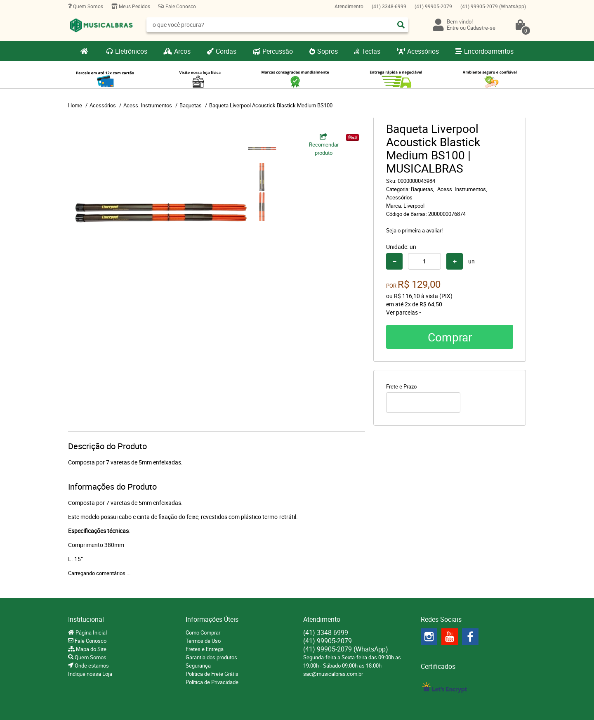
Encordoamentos (489, 51)
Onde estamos (91, 665)
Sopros (327, 51)
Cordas (226, 51)
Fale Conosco (180, 6)
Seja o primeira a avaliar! (414, 230)
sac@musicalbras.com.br (333, 673)
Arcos (182, 51)
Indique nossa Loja (90, 673)
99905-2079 (433, 6)
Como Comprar (203, 632)
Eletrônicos (131, 51)
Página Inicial (90, 632)
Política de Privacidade (212, 682)
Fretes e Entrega (205, 649)
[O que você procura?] (401, 24)
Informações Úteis (212, 619)
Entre (453, 27)
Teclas (370, 51)
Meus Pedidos (134, 6)
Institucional (86, 619)
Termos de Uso (203, 640)
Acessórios (423, 51)
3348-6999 (389, 6)
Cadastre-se (481, 27)
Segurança (198, 665)
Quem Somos (87, 6)
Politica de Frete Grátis (212, 673)
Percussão (277, 51)
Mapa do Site (90, 649)
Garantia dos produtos (211, 657)
